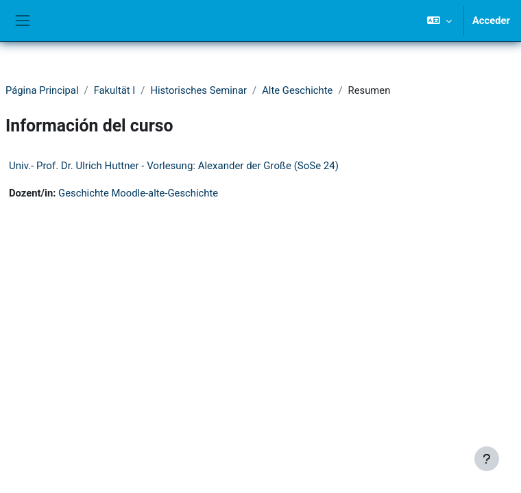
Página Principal (42, 90)
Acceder (491, 20)
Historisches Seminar (198, 90)
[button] (439, 20)
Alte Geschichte (297, 90)
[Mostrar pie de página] (486, 458)
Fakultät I (115, 90)
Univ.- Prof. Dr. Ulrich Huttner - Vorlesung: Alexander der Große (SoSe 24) (174, 166)
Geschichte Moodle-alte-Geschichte (138, 193)
